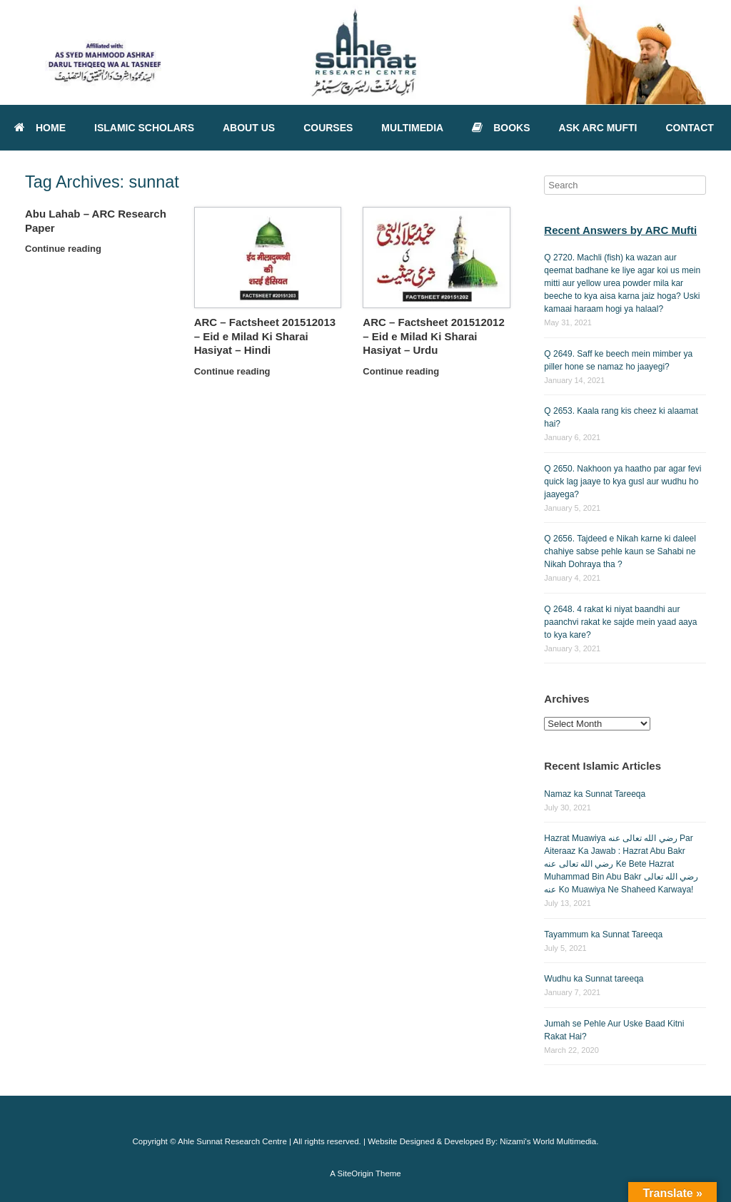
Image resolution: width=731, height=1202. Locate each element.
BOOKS (501, 127)
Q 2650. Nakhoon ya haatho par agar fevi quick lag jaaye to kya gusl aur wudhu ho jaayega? (622, 481)
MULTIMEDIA (412, 127)
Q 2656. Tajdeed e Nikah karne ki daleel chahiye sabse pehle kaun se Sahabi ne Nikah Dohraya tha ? (620, 551)
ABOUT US (249, 127)
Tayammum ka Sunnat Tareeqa (603, 934)
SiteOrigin (355, 1173)
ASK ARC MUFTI (598, 127)
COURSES (328, 127)
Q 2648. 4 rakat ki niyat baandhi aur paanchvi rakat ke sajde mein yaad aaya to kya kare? (620, 622)
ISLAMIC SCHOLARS (144, 127)
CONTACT (689, 127)
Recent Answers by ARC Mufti (620, 230)
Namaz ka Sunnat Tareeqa (594, 794)
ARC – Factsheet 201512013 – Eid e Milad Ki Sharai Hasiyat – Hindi (265, 336)
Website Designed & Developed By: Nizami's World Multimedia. (483, 1141)
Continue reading (67, 248)
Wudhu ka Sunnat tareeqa (593, 979)
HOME (40, 127)
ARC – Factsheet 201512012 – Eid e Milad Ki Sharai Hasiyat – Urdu (433, 336)
